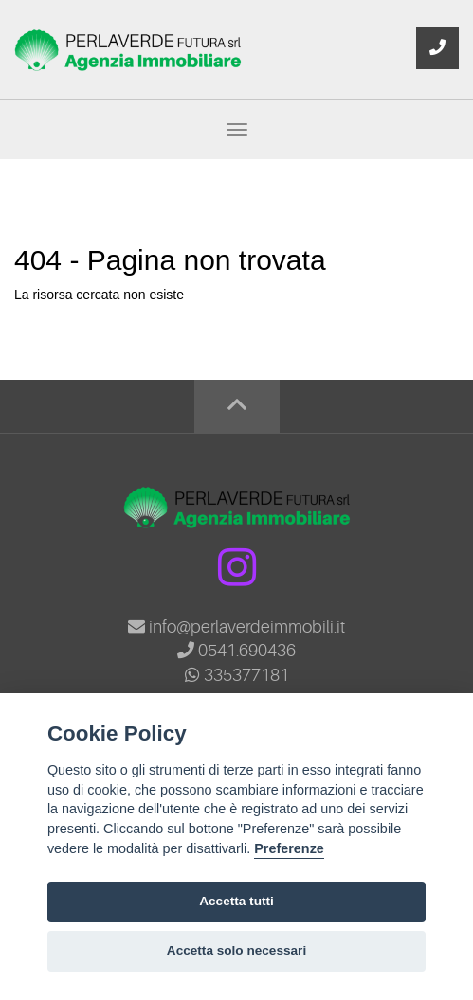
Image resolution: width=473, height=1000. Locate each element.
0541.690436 (236, 650)
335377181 (237, 675)
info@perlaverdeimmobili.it (236, 626)
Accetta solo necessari (236, 950)
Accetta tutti (236, 901)
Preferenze (289, 848)
